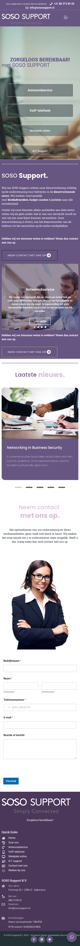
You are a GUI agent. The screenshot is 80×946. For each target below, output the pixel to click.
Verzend (11, 781)
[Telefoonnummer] (40, 707)
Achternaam (48, 691)
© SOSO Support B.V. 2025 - (17, 935)
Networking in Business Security (34, 447)
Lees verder (40, 321)
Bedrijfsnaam (12, 660)
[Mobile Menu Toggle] (66, 17)
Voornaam (8, 691)
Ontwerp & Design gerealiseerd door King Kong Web (55, 935)
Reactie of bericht (13, 735)
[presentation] (28, 775)
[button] (4, 297)
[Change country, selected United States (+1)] (7, 707)
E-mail (8, 717)
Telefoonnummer (15, 699)
